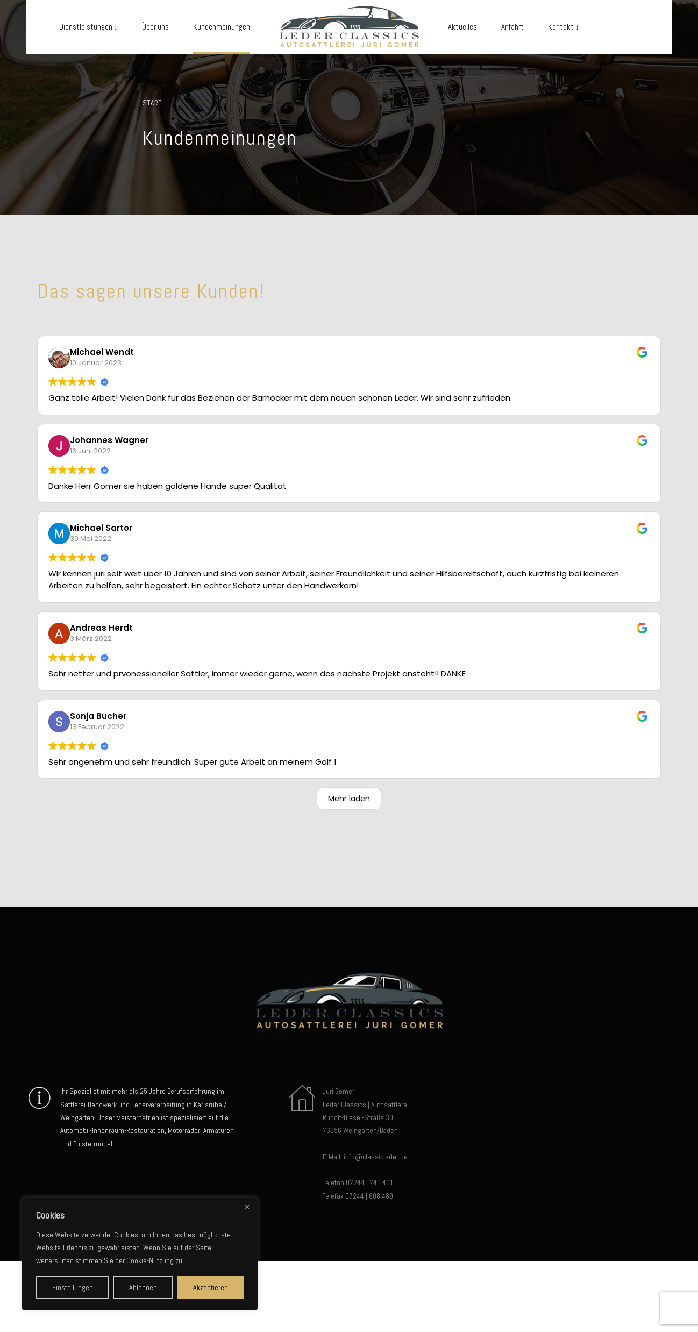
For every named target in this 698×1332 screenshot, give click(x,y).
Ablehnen (143, 1287)
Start (152, 103)
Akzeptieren (210, 1287)
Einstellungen (72, 1287)
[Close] (246, 1206)
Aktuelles (462, 27)
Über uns (155, 27)
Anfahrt (512, 27)
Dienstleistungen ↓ (88, 27)
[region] (140, 1254)
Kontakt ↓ (564, 27)
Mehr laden (349, 798)
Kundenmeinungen (221, 27)
